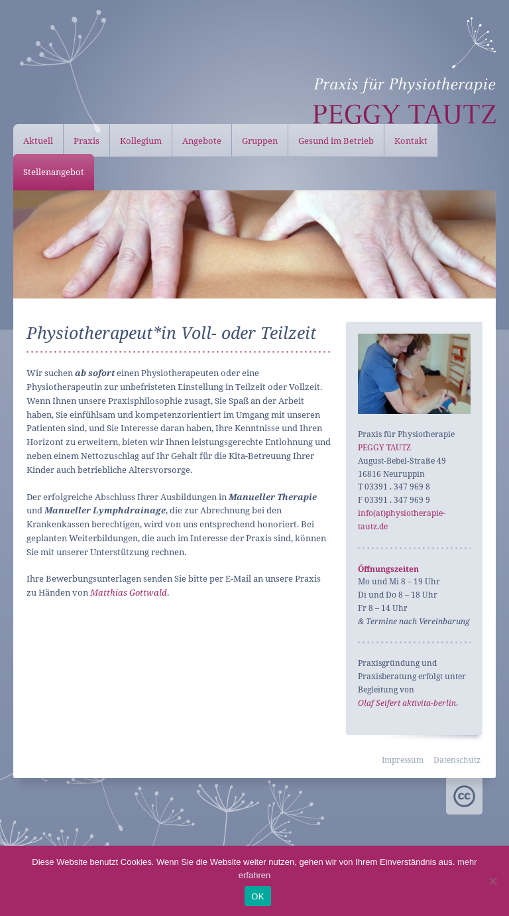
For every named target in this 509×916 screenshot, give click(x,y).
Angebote (201, 141)
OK (257, 896)
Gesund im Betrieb (336, 141)
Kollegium (141, 141)
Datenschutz (457, 759)
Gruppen (260, 141)
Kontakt (410, 141)
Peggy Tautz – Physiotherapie (404, 70)
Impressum (403, 759)
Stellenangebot (53, 172)
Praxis (86, 141)
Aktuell (38, 141)
